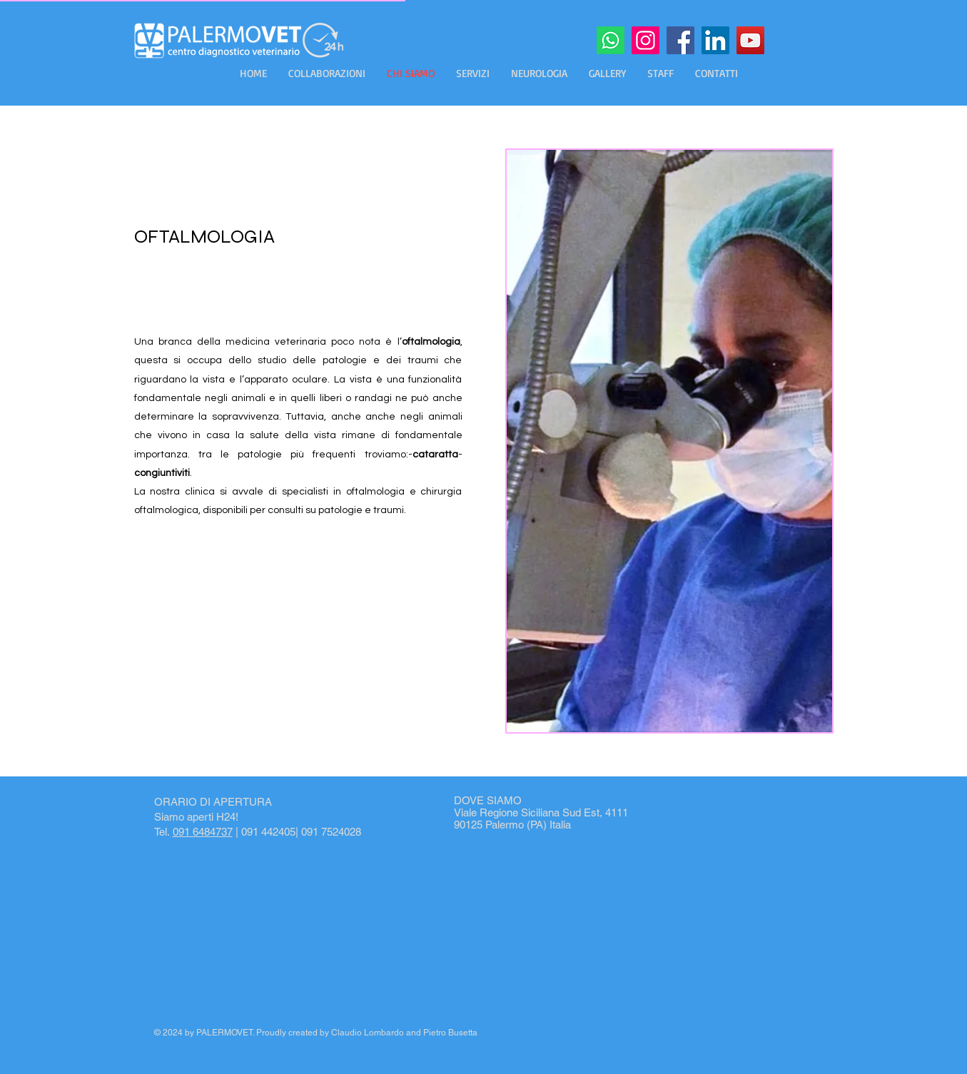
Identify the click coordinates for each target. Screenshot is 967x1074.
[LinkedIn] (715, 40)
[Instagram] (645, 40)
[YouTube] (750, 40)
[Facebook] (680, 40)
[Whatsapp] (610, 40)
